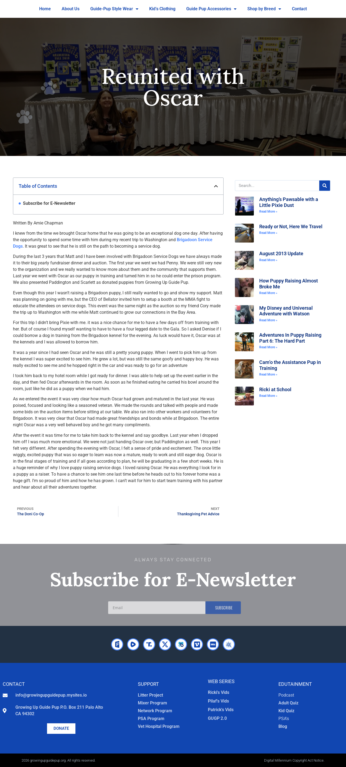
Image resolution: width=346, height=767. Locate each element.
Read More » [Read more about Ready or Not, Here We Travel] (268, 233)
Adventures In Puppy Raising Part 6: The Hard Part (290, 338)
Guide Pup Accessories (211, 9)
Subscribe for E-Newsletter (49, 203)
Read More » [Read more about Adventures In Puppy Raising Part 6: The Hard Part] (268, 347)
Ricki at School (275, 389)
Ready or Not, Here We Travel (290, 226)
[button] (216, 186)
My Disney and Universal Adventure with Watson (286, 311)
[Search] (324, 185)
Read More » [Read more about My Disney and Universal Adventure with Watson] (268, 320)
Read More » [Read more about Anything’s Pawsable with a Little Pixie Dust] (268, 211)
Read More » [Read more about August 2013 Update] (268, 260)
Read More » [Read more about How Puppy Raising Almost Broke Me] (268, 293)
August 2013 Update (281, 253)
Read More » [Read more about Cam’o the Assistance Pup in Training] (268, 374)
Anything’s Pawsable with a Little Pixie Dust (288, 202)
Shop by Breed (264, 9)
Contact (299, 8)
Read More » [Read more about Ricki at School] (268, 396)
